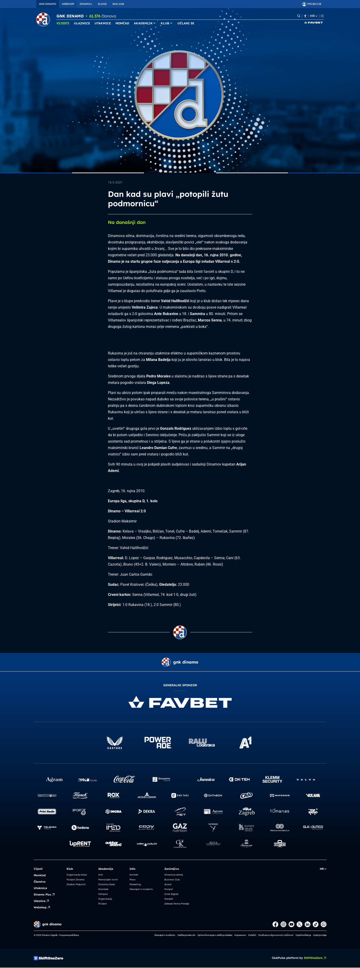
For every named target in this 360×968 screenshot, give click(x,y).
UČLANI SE (185, 23)
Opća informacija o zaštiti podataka (214, 935)
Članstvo (40, 881)
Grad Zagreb (171, 894)
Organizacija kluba (77, 874)
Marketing (135, 884)
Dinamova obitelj (173, 874)
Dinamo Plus (44, 894)
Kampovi (103, 894)
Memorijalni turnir (108, 879)
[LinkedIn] (307, 924)
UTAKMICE (103, 23)
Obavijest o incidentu (141, 889)
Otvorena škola (106, 884)
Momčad (40, 875)
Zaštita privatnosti (186, 935)
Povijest (102, 903)
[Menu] (322, 15)
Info (100, 874)
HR (313, 16)
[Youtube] (291, 924)
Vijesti (38, 868)
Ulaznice (41, 901)
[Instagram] (283, 924)
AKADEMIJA (145, 23)
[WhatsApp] (323, 924)
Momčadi (103, 889)
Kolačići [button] (252, 935)
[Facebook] (275, 924)
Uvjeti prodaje (319, 935)
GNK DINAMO (47, 4)
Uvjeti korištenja (303, 935)
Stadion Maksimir (76, 884)
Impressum (240, 935)
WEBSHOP (68, 4)
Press (132, 879)
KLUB (167, 23)
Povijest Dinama (75, 879)
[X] (299, 924)
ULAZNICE (82, 23)
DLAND (102, 4)
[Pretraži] (298, 15)
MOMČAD (122, 23)
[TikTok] (315, 924)
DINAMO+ (86, 4)
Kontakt (133, 874)
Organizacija (105, 898)
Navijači (168, 898)
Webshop (42, 907)
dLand (167, 884)
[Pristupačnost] (305, 15)
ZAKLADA (118, 4)
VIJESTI (62, 23)
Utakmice (40, 888)
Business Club (172, 879)
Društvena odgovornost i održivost (275, 935)
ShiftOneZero (315, 958)
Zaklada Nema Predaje (176, 903)
